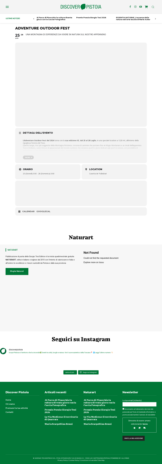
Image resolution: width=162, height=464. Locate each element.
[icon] (146, 7)
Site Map (101, 460)
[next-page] (155, 18)
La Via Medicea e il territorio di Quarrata (61, 418)
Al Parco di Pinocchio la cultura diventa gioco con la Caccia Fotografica (54, 18)
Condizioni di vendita (88, 460)
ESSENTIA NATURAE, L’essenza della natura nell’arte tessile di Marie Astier (133, 18)
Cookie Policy (74, 460)
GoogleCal (43, 211)
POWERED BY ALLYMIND (120, 458)
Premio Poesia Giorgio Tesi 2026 (91, 17)
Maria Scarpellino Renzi (59, 424)
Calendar (28, 211)
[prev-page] (33, 18)
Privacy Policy (63, 460)
